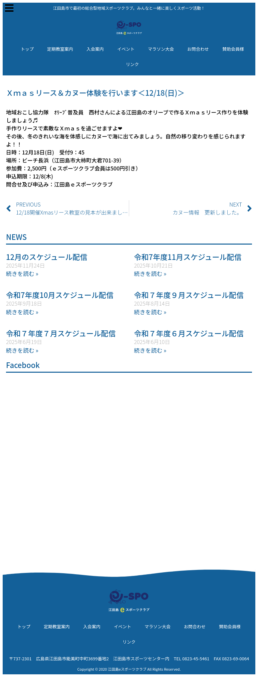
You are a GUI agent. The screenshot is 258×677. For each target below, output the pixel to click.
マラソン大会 (161, 49)
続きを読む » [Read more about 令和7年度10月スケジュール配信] (22, 312)
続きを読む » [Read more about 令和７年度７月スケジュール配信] (22, 350)
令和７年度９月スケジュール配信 (189, 294)
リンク (132, 64)
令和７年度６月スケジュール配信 (189, 333)
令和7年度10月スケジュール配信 (59, 294)
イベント (126, 49)
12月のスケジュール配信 (46, 256)
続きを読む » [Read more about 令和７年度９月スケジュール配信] (150, 312)
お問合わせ (198, 49)
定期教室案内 (60, 49)
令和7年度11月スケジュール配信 (188, 256)
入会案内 (95, 49)
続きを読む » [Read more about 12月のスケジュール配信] (22, 273)
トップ (27, 49)
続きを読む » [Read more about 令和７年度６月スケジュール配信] (150, 350)
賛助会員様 (233, 49)
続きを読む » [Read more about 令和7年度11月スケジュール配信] (150, 273)
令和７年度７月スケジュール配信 (60, 333)
